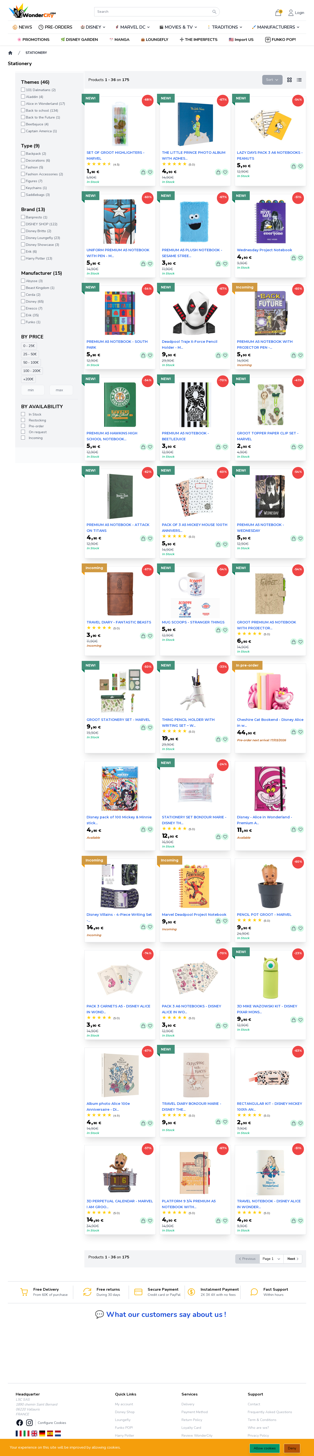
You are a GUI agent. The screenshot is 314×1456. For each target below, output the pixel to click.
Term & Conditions (262, 1420)
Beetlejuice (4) (30, 124)
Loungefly (123, 1420)
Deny (292, 1448)
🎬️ (178, 27)
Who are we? (258, 1427)
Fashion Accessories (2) (37, 174)
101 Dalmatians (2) (33, 90)
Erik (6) (24, 251)
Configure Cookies (52, 1422)
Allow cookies (265, 1448)
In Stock (28, 414)
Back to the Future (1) (36, 117)
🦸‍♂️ (132, 27)
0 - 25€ (21, 346)
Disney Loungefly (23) (36, 238)
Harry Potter (124, 1435)
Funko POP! (124, 1427)
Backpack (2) (29, 153)
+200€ (21, 379)
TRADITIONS (225, 27)
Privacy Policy (258, 1435)
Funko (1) (26, 322)
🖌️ (276, 27)
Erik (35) (25, 315)
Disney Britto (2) (31, 231)
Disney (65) (27, 301)
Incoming (28, 438)
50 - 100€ (23, 362)
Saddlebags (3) (30, 194)
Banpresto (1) (29, 217)
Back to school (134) (35, 110)
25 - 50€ (22, 354)
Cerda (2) (26, 294)
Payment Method (195, 1412)
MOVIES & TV (179, 27)
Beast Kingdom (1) (33, 288)
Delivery (188, 1404)
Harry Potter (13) (32, 258)
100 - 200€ (24, 371)
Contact (254, 1404)
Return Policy (192, 1420)
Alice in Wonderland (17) (38, 103)
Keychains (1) (29, 188)
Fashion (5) (27, 167)
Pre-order (29, 426)
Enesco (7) (27, 308)
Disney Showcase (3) (35, 244)
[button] (242, 40)
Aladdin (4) (27, 97)
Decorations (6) (31, 160)
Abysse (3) (27, 281)
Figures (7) (27, 181)
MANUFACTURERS (276, 27)
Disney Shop (125, 1412)
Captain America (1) (34, 131)
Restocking (30, 420)
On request (30, 432)
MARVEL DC (132, 27)
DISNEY (93, 27)
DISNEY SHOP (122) (34, 224)
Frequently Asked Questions (270, 1412)
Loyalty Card (191, 1427)
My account (124, 1404)
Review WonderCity (197, 1435)
